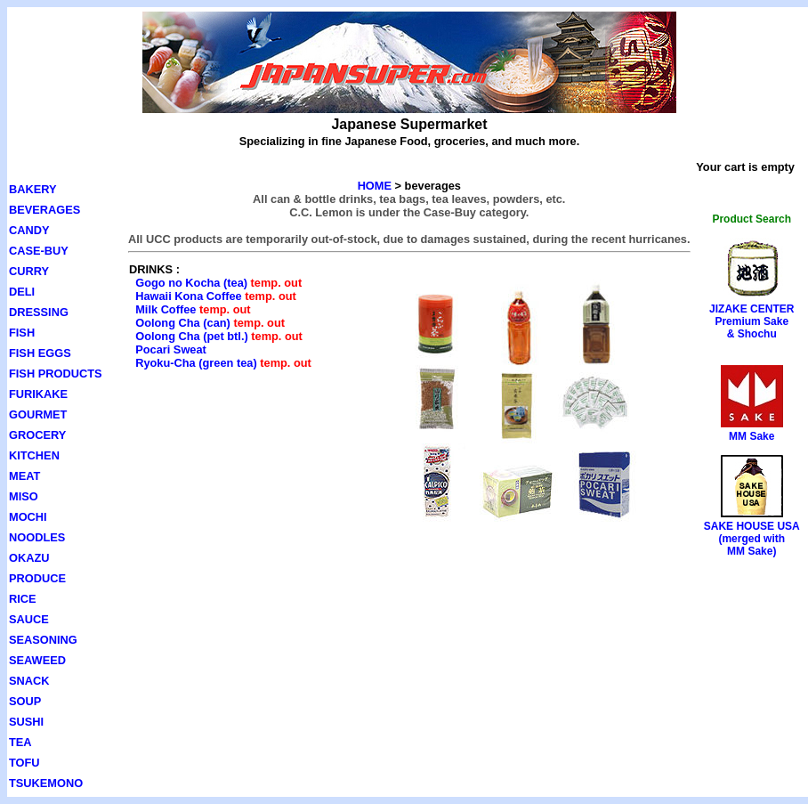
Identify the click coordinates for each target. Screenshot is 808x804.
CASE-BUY (39, 250)
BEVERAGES (44, 209)
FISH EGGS (40, 353)
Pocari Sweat (170, 349)
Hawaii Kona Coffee (188, 296)
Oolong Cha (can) (182, 322)
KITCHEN (34, 455)
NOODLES (37, 537)
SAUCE (29, 619)
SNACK (29, 680)
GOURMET (38, 414)
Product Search (751, 219)
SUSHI (26, 721)
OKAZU (29, 557)
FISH (22, 332)
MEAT (24, 476)
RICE (22, 598)
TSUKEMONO (46, 783)
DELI (22, 291)
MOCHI (28, 517)
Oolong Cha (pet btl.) (191, 336)
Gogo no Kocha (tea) (191, 282)
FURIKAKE (38, 394)
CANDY (29, 230)
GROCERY (37, 435)
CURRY (29, 271)
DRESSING (39, 312)
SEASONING (43, 639)
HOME (375, 185)
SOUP (25, 701)
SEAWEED (37, 660)
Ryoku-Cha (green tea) (196, 363)
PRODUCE (37, 578)
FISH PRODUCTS (55, 373)
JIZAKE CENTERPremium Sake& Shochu (751, 321)
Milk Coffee (165, 309)
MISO (23, 496)
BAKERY (33, 189)
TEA (20, 742)
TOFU (24, 762)
